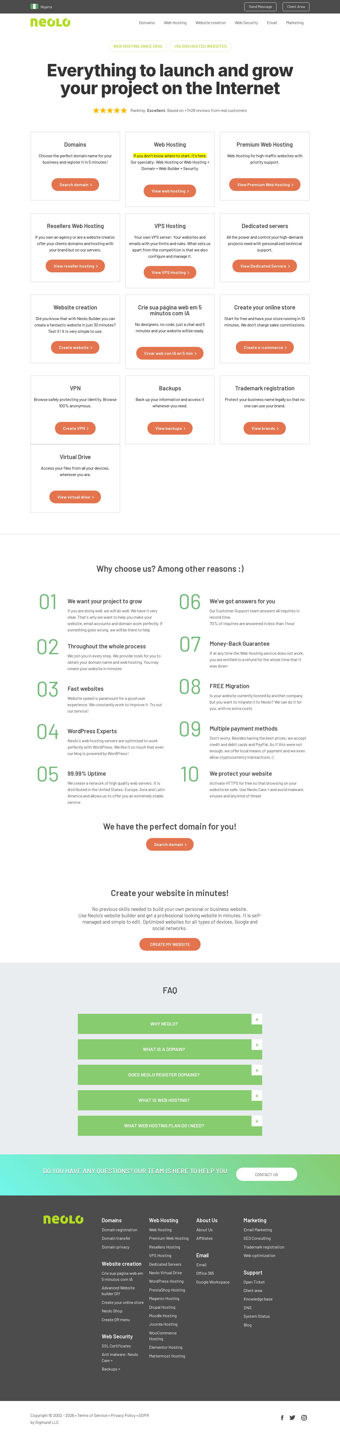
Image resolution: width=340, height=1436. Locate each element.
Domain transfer (116, 1238)
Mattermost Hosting (167, 1355)
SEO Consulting (257, 1238)
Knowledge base (258, 1298)
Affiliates (204, 1238)
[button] (75, 184)
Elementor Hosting (165, 1347)
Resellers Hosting (164, 1246)
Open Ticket (254, 1281)
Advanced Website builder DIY (118, 1290)
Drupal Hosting (162, 1307)
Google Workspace (213, 1281)
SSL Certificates (116, 1345)
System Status (257, 1316)
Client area (253, 1290)
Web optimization (259, 1255)
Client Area (296, 6)
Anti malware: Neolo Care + (120, 1357)
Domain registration (119, 1229)
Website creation (211, 22)
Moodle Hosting (163, 1315)
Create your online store (123, 1302)
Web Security (246, 22)
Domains (147, 22)
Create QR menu (116, 1319)
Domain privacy (115, 1246)
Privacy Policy (122, 1415)
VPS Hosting (160, 1255)
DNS (248, 1307)
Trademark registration (264, 1246)
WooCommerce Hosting (163, 1335)
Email (272, 22)
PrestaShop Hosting (167, 1289)
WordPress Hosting (166, 1281)
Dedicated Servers (165, 1264)
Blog (248, 1324)
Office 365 (205, 1273)
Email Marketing (258, 1229)
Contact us (266, 1174)
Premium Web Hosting (169, 1238)
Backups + (111, 1368)
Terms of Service (92, 1415)
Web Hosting (175, 22)
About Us (204, 1229)
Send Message (260, 6)
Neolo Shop (112, 1310)
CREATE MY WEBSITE (170, 944)
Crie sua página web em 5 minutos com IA (122, 1276)
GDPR (144, 1415)
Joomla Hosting (163, 1323)
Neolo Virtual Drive (165, 1272)
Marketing (295, 22)
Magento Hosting (164, 1298)
